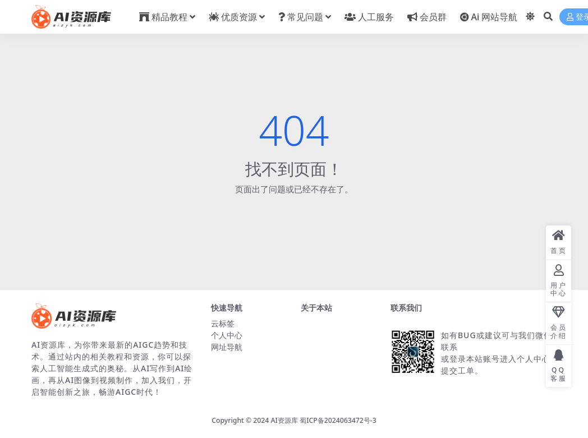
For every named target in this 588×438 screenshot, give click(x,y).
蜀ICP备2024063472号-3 (338, 420)
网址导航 (226, 347)
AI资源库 (284, 420)
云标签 (223, 323)
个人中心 (226, 335)
